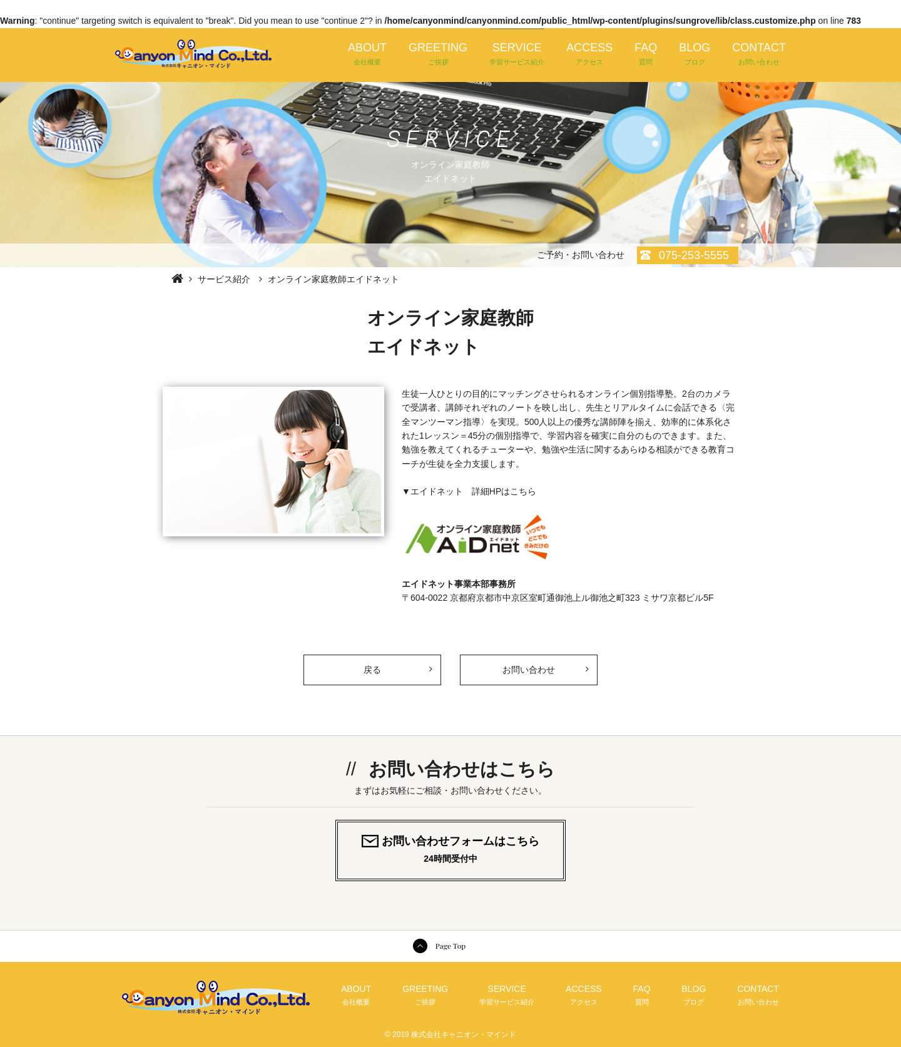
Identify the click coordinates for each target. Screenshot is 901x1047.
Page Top (450, 946)
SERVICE (516, 54)
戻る (398, 665)
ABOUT (367, 54)
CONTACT (759, 54)
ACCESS (589, 54)
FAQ (645, 54)
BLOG (694, 54)
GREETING (438, 54)
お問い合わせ (528, 670)
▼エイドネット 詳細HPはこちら (469, 491)
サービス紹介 (224, 279)
